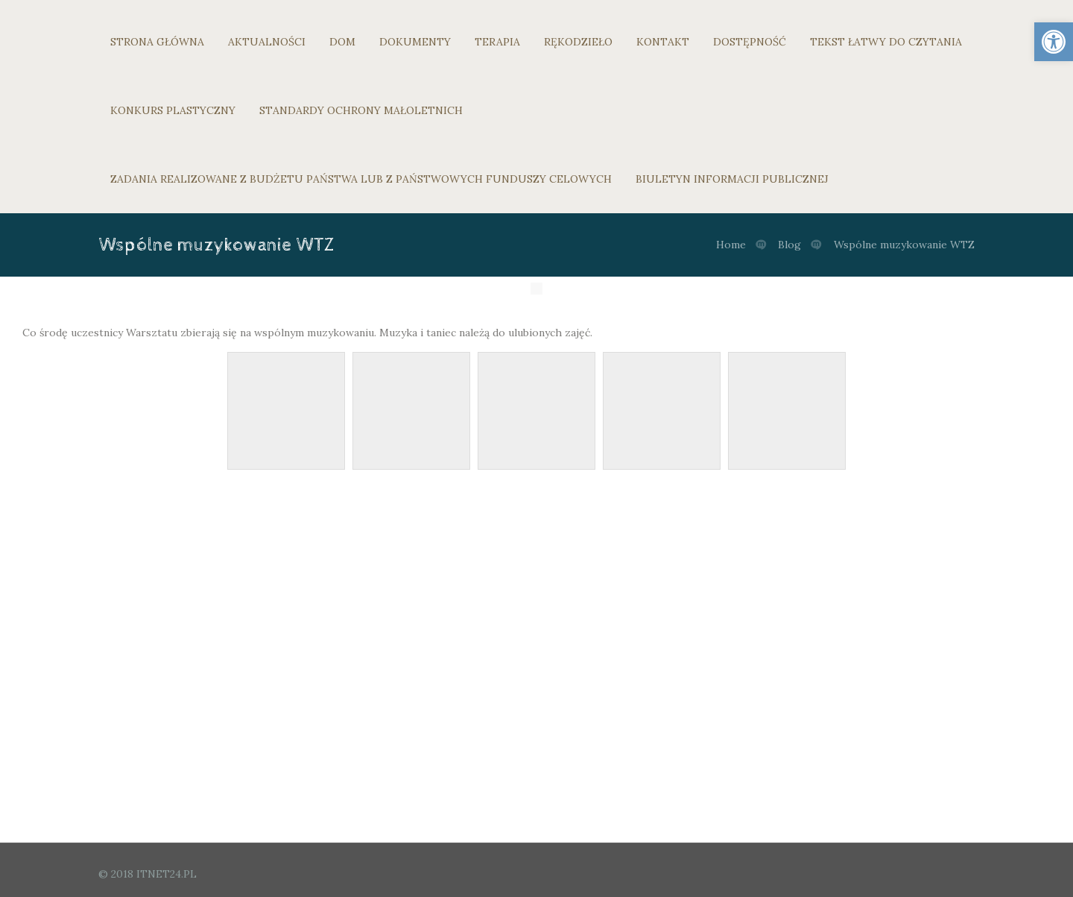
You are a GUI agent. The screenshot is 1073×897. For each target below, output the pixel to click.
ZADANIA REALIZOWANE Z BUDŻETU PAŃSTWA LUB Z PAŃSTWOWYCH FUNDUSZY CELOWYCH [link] (361, 179)
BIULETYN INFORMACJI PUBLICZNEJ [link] (732, 179)
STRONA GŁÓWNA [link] (157, 41)
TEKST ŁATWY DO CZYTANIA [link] (886, 41)
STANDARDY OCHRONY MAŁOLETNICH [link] (361, 110)
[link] (1053, 41)
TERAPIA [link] (497, 41)
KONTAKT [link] (662, 41)
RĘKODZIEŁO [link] (578, 41)
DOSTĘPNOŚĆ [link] (749, 41)
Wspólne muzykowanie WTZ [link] (904, 244)
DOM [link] (342, 41)
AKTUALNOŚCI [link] (267, 41)
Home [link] (731, 244)
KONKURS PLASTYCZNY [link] (172, 110)
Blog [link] (789, 244)
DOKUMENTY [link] (415, 41)
